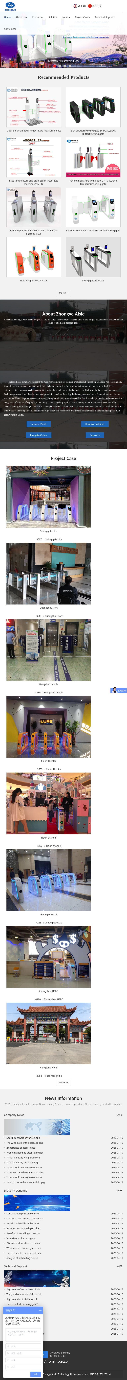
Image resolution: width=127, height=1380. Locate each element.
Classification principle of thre (22, 1213)
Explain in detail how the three (22, 1223)
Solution (52, 17)
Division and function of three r (23, 1243)
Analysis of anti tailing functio (22, 1258)
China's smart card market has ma (24, 1218)
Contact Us (10, 28)
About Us (21, 17)
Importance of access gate (20, 1147)
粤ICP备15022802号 (100, 1374)
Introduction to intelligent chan (23, 1228)
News (66, 17)
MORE (119, 1114)
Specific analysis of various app (23, 1137)
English (82, 5)
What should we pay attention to (24, 1167)
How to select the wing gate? (22, 1304)
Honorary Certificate (95, 424)
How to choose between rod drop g (25, 1182)
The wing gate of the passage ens (24, 1142)
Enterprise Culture (38, 435)
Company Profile (39, 424)
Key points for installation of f (22, 1299)
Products (37, 17)
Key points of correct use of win (23, 1289)
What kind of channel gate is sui (23, 1248)
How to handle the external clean (24, 1253)
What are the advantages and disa (24, 1172)
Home (7, 17)
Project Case (82, 17)
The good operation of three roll (23, 1294)
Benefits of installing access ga (23, 1233)
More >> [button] (63, 292)
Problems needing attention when (24, 1152)
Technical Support (104, 17)
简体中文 (97, 5)
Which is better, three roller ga (22, 1162)
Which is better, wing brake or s (23, 1157)
